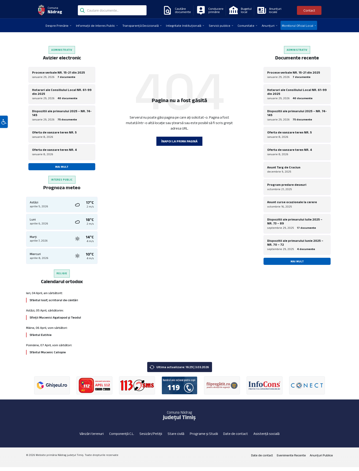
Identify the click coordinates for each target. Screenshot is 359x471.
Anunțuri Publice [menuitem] (321, 459)
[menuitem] (57, 25)
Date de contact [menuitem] (262, 459)
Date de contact (235, 437)
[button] (4, 133)
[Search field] (112, 10)
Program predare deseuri (286, 189)
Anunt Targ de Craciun (283, 171)
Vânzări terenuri (91, 437)
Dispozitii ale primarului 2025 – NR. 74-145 (62, 114)
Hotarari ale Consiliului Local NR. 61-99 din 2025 (62, 92)
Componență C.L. (121, 437)
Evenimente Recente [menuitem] (291, 459)
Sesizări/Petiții (150, 437)
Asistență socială (266, 437)
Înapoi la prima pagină (179, 141)
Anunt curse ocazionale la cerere (292, 207)
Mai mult (61, 169)
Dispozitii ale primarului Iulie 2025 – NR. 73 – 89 (294, 227)
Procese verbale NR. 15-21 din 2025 (58, 72)
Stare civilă (176, 437)
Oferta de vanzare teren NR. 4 (54, 152)
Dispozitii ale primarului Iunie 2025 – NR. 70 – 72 (295, 249)
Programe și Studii (204, 437)
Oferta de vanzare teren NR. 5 (54, 134)
